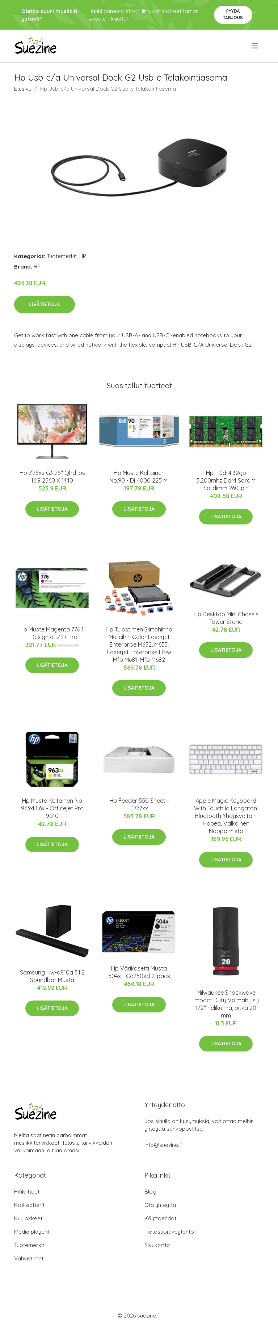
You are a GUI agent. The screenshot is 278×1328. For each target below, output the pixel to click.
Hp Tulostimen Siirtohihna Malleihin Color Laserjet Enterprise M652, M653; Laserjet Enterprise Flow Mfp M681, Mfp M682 (139, 644)
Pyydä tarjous (233, 14)
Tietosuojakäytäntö (169, 1231)
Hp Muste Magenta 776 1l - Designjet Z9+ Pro (52, 633)
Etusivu (22, 88)
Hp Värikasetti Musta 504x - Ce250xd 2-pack (139, 972)
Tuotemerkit (62, 256)
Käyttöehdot (160, 1218)
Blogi (150, 1191)
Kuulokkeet (28, 1218)
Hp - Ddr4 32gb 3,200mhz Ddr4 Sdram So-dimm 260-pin (226, 480)
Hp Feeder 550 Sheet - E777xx (139, 804)
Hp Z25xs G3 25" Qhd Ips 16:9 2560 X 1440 (52, 476)
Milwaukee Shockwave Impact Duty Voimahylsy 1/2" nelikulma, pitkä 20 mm (226, 1004)
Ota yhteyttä (160, 1204)
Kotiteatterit (29, 1204)
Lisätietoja (44, 304)
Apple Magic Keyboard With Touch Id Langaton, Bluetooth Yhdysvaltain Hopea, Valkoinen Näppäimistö (226, 816)
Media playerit (32, 1231)
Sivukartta (157, 1245)
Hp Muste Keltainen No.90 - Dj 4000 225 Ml (139, 476)
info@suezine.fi (163, 1144)
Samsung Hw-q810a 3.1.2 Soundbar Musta (52, 976)
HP (82, 256)
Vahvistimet (28, 1258)
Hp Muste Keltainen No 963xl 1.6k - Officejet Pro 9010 (52, 808)
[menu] (255, 45)
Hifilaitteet (26, 1191)
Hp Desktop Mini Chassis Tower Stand (226, 618)
